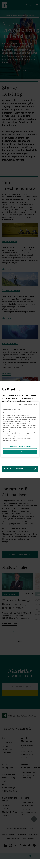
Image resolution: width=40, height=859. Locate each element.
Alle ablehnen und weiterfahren (28, 404)
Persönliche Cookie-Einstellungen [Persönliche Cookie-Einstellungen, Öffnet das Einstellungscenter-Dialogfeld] (20, 446)
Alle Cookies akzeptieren (20, 452)
